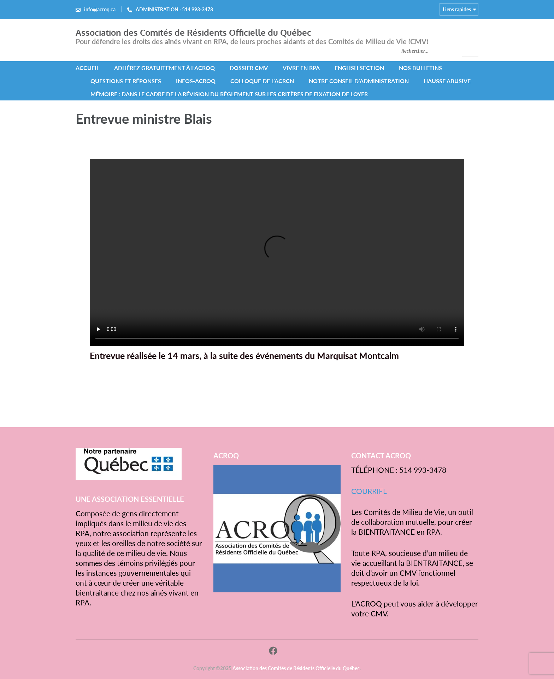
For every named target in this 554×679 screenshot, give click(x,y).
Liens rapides (457, 9)
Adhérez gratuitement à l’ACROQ (164, 67)
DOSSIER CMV (249, 67)
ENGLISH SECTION (359, 67)
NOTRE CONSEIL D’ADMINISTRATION (359, 80)
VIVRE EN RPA (301, 67)
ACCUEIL (87, 67)
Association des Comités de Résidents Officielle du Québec (193, 32)
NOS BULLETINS (420, 67)
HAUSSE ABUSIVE (447, 80)
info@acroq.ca (100, 9)
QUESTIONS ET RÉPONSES (125, 80)
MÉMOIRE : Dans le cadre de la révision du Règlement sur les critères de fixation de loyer (229, 94)
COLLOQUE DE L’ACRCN (262, 80)
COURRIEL (369, 491)
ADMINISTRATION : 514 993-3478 (174, 9)
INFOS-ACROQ (196, 80)
